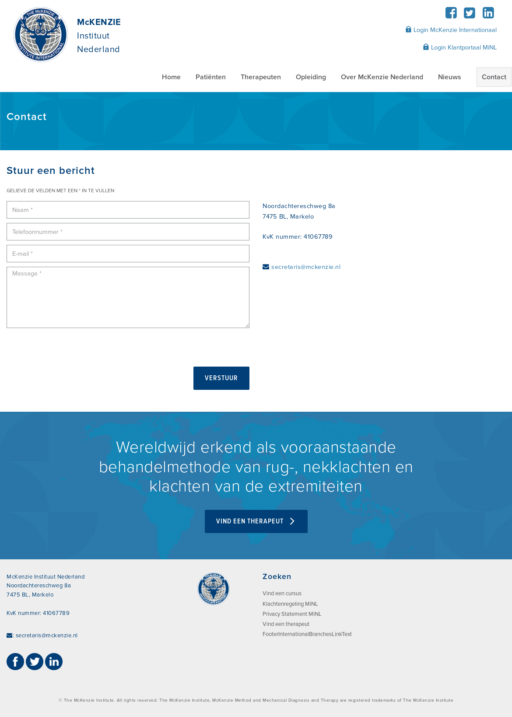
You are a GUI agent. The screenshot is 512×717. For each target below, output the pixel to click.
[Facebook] (450, 15)
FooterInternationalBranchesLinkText (307, 634)
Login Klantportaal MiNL (460, 47)
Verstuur (221, 378)
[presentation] (73, 349)
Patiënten (211, 77)
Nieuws (449, 77)
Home (171, 77)
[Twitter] (469, 15)
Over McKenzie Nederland (382, 77)
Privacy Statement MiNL (292, 614)
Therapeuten (261, 77)
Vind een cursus (282, 593)
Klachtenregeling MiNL (290, 604)
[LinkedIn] (488, 15)
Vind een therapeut (286, 624)
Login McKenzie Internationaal (451, 30)
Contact (494, 77)
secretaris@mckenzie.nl (305, 267)
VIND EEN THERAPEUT (256, 521)
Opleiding (311, 77)
